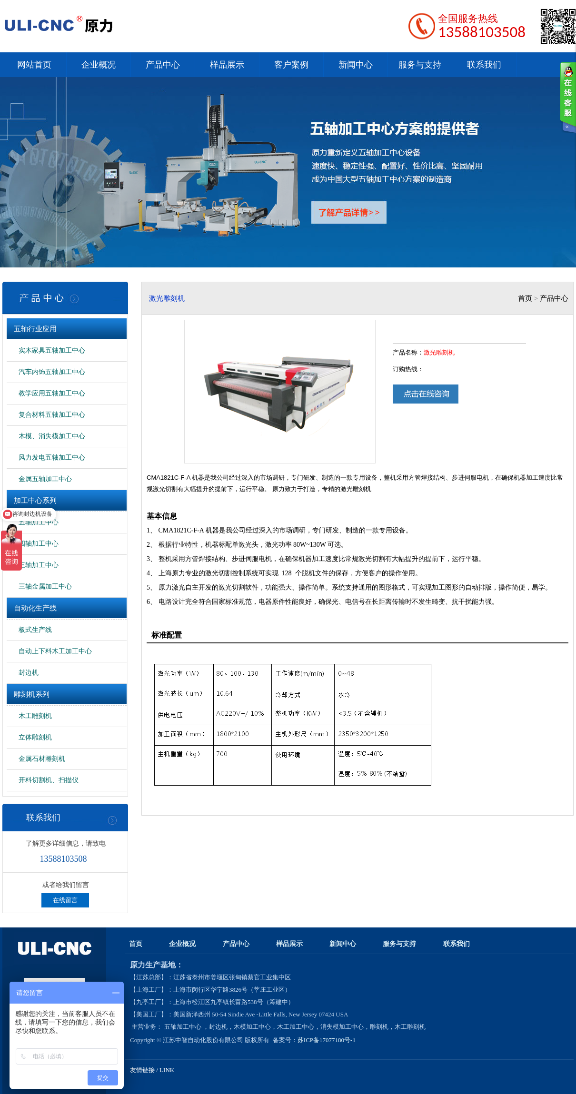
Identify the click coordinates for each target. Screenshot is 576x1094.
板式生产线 (35, 629)
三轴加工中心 (39, 565)
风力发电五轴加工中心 (52, 457)
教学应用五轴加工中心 (52, 393)
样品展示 (227, 64)
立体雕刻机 (35, 737)
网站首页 (34, 64)
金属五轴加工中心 (45, 479)
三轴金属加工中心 (45, 586)
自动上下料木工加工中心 (55, 651)
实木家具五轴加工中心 (52, 350)
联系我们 (484, 64)
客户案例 (291, 64)
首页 (525, 298)
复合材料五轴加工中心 (52, 414)
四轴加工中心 (39, 543)
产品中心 (163, 64)
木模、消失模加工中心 (52, 436)
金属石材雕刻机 (42, 758)
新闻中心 (355, 64)
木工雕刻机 (35, 715)
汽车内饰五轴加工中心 (52, 371)
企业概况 (98, 64)
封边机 (29, 672)
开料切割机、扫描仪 (49, 780)
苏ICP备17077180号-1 (327, 1040)
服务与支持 (419, 64)
